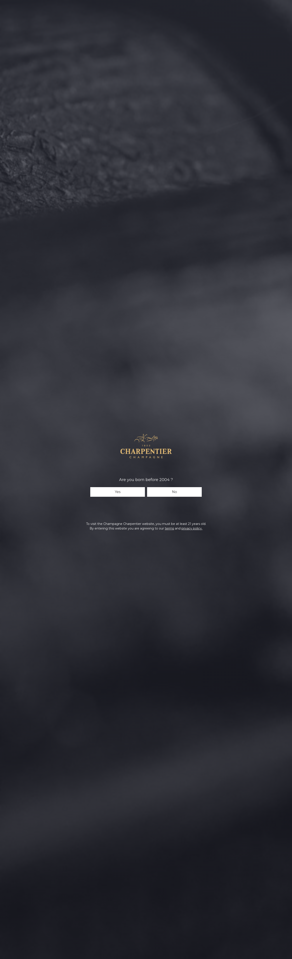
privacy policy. (191, 528)
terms (169, 528)
